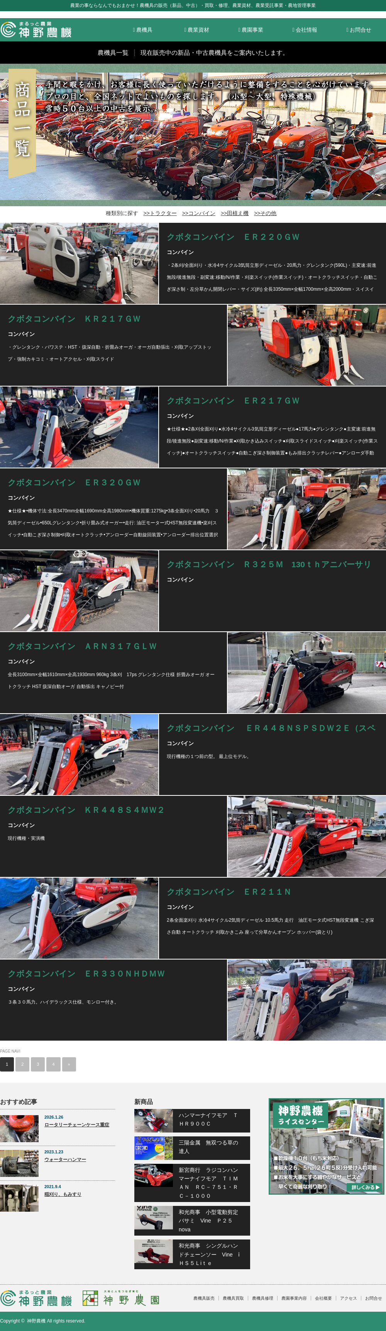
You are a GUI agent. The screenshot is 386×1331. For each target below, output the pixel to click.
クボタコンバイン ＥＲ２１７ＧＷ (233, 400)
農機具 (142, 30)
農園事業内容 (294, 1298)
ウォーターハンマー (65, 1159)
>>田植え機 (235, 213)
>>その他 (265, 213)
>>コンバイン (198, 213)
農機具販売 (204, 1298)
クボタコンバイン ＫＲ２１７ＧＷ (74, 318)
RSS (369, 1321)
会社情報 (304, 30)
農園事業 (250, 30)
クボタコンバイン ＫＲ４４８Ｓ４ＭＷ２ (86, 809)
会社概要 (323, 1298)
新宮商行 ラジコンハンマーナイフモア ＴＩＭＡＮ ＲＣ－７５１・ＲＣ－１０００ (208, 1183)
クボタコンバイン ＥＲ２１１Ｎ (229, 891)
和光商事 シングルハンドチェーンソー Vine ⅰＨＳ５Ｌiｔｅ (209, 1254)
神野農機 (36, 1321)
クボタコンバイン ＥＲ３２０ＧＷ (74, 482)
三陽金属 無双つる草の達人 (208, 1146)
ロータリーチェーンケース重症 (76, 1125)
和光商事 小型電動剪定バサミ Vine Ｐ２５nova (208, 1221)
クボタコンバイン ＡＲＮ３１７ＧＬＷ (82, 646)
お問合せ (358, 30)
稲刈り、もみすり (62, 1194)
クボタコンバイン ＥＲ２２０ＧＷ (233, 236)
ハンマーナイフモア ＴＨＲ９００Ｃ (208, 1119)
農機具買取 (233, 1298)
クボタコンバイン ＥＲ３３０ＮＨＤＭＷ (86, 973)
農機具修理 (262, 1298)
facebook (381, 1321)
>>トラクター (159, 213)
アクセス (348, 1298)
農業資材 (196, 30)
